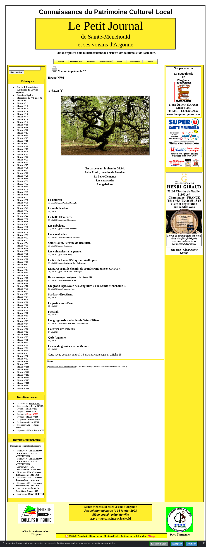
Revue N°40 (22, 205)
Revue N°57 (22, 251)
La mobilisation (58, 208)
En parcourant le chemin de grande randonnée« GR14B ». (84, 268)
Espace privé (96, 536)
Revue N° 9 (22, 122)
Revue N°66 (22, 275)
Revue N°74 (22, 297)
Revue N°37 (22, 197)
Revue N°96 (22, 356)
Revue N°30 (22, 178)
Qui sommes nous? (76, 62)
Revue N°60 (22, 259)
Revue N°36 (22, 194)
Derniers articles (105, 62)
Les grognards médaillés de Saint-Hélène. (74, 320)
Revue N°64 (22, 270)
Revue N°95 (22, 353)
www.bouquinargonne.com (183, 114)
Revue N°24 (22, 162)
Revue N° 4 (22, 108)
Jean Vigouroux (69, 220)
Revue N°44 (22, 216)
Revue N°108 (23, 388)
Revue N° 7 (22, 116)
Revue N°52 (22, 237)
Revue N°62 (22, 264)
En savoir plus (158, 543)
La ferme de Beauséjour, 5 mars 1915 (27, 489)
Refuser (191, 543)
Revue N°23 (22, 159)
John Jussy (67, 246)
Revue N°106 (23, 383)
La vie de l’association (27, 87)
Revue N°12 (22, 130)
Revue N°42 (22, 211)
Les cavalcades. (57, 234)
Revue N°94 (22, 350)
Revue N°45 (22, 219)
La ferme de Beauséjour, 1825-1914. (29, 473)
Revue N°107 (23, 385)
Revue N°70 (22, 286)
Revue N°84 (22, 324)
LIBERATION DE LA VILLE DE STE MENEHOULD (29, 453)
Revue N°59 (22, 256)
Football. (53, 311)
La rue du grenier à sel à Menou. (68, 346)
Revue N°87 (22, 332)
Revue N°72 (22, 291)
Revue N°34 (22, 189)
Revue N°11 (22, 127)
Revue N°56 (22, 248)
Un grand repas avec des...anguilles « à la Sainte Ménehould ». (87, 286)
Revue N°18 (22, 146)
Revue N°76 (22, 302)
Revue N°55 (22, 246)
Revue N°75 (22, 299)
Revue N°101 (23, 369)
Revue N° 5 (22, 111)
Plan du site (83, 536)
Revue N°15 (22, 138)
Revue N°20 (22, 151)
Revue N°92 (22, 345)
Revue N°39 (22, 203)
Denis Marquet (68, 323)
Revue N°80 (22, 313)
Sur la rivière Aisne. (60, 294)
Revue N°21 (22, 154)
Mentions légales (25, 95)
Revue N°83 (22, 321)
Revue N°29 (22, 176)
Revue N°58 (22, 254)
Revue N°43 (22, 213)
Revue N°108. (37, 406)
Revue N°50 (22, 232)
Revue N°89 (22, 337)
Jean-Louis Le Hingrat (72, 272)
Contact (150, 62)
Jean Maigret (82, 323)
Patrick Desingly (69, 203)
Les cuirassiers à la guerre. (65, 251)
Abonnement (135, 62)
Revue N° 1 (22, 100)
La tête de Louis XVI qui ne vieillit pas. (72, 260)
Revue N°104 (23, 377)
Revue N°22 (22, 157)
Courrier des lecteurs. (61, 329)
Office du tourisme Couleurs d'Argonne (36, 533)
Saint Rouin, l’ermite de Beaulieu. (69, 243)
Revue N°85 (22, 326)
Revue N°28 (22, 173)
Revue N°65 (22, 272)
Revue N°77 (22, 305)
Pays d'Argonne (180, 534)
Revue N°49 (22, 229)
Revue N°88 (22, 334)
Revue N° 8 (22, 119)
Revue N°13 (22, 133)
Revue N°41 (22, 208)
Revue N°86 (22, 329)
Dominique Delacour (71, 237)
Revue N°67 (22, 278)
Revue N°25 (22, 165)
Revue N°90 (22, 340)
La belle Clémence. (60, 217)
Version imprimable (67, 71)
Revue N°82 (22, 318)
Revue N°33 (22, 186)
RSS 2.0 (70, 536)
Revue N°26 (22, 168)
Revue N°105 (23, 380)
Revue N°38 (22, 200)
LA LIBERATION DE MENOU (28, 468)
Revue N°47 (22, 224)
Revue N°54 (22, 243)
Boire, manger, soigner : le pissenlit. (70, 277)
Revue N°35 (22, 192)
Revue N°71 (22, 289)
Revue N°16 (22, 141)
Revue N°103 (23, 375)
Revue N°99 (22, 364)
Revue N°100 (23, 367)
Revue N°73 (22, 294)
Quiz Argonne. (57, 337)
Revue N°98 (22, 361)
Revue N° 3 (22, 106)
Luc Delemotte (79, 263)
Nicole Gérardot (69, 229)
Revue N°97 (22, 358)
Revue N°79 (22, 310)
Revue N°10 (22, 125)
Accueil (61, 62)
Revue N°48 (22, 227)
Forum (119, 62)
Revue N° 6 (22, 114)
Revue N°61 (22, 262)
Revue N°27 (22, 170)
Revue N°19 (22, 149)
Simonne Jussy (68, 289)
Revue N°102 (23, 372)
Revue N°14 (22, 135)
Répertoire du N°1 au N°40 (29, 98)
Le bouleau (55, 200)
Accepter (177, 543)
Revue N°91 (22, 342)
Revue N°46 (22, 221)
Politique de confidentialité (133, 536)
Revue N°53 (22, 240)
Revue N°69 (22, 283)
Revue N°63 (22, 267)
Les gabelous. (56, 225)
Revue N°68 (22, 281)
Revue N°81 (22, 315)
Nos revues (91, 62)
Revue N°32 (22, 184)
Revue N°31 (22, 181)
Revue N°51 (22, 235)
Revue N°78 (22, 307)
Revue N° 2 (22, 103)
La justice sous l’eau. (61, 303)
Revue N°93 (22, 348)
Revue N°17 (22, 143)
